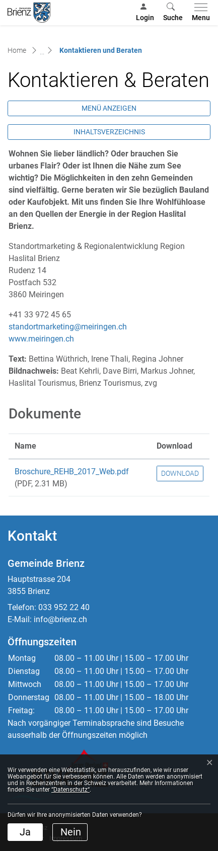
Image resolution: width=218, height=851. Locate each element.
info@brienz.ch (60, 619)
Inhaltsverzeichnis (109, 132)
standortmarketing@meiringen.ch (68, 326)
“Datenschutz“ (70, 789)
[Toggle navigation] (198, 12)
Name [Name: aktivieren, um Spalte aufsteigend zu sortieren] (25, 446)
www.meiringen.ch (46, 339)
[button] (173, 12)
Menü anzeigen (109, 108)
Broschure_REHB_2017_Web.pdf (72, 471)
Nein (70, 832)
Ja (25, 832)
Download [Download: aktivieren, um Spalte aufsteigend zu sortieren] (174, 446)
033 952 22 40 (64, 607)
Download (180, 473)
